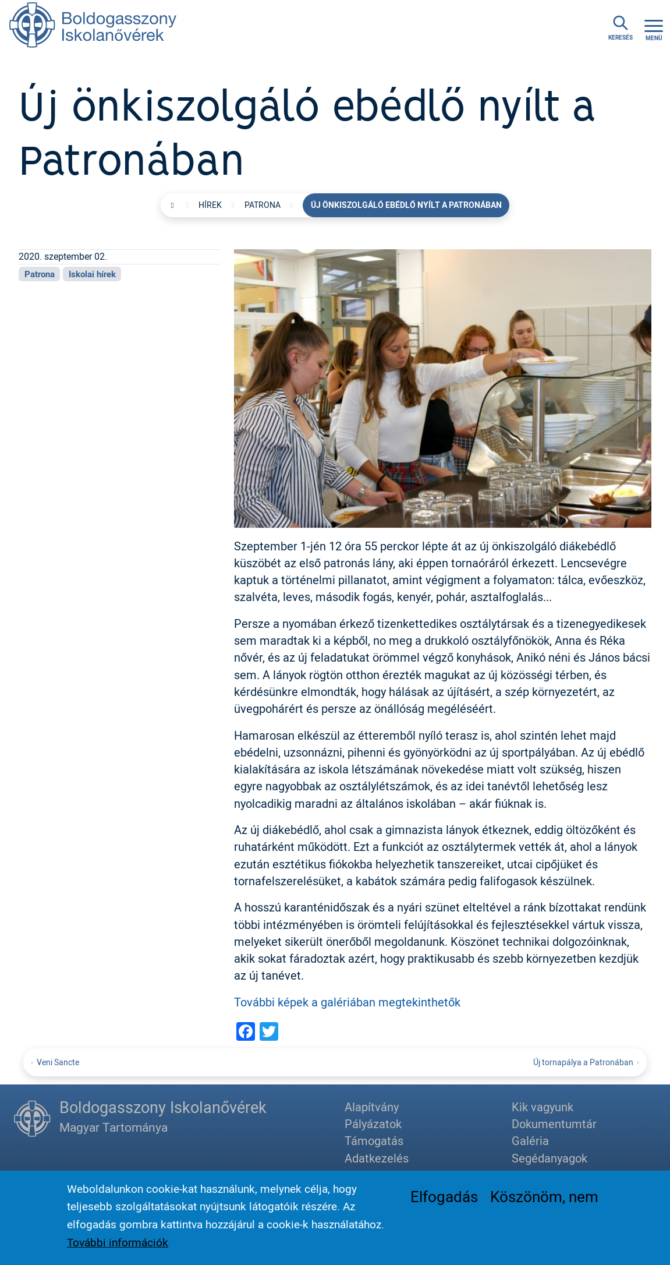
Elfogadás (444, 1200)
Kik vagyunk (542, 1107)
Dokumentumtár (554, 1124)
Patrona (262, 205)
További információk (117, 1246)
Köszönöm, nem (544, 1200)
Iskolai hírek (92, 274)
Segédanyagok (549, 1158)
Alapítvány (372, 1107)
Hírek (210, 205)
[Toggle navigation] (653, 28)
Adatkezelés (377, 1158)
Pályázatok (373, 1124)
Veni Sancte (58, 1062)
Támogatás (374, 1141)
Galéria (530, 1141)
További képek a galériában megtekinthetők (347, 1002)
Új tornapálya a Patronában (583, 1062)
